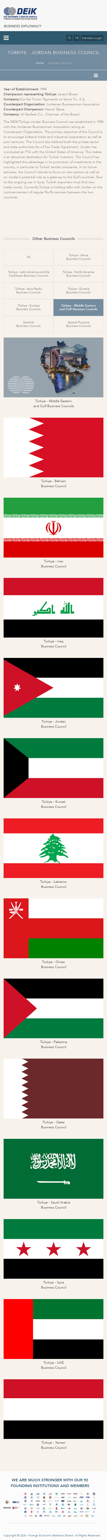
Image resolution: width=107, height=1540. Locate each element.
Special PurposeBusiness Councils (78, 324)
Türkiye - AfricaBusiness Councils (78, 257)
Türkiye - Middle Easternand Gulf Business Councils (78, 307)
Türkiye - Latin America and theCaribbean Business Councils (28, 274)
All (28, 257)
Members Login (92, 38)
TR (76, 38)
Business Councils (59, 63)
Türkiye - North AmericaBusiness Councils (78, 274)
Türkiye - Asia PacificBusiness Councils (28, 291)
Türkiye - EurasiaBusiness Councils (78, 291)
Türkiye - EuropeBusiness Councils (28, 307)
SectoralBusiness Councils (28, 324)
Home (40, 63)
